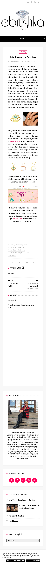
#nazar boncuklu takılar (16, 250)
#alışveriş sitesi (21, 245)
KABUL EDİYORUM (33, 561)
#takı (27, 253)
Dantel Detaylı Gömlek (15, 516)
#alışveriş (11, 245)
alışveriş (23, 52)
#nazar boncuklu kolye (16, 247)
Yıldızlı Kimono (12, 521)
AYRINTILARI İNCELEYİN (15, 561)
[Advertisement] (26, 364)
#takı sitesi (12, 255)
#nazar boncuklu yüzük (16, 253)
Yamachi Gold (15, 141)
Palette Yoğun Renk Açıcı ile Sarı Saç (21, 500)
